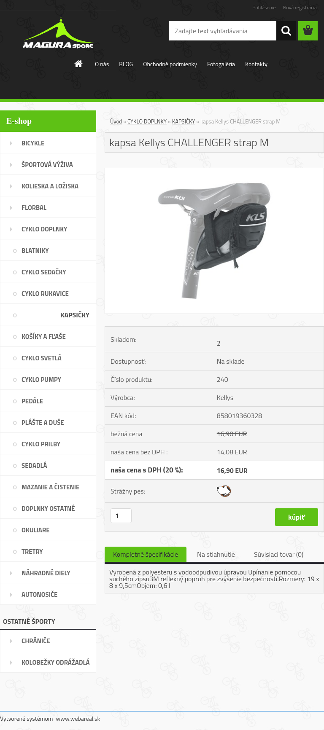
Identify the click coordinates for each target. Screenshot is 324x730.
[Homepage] (78, 63)
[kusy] (121, 515)
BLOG (126, 63)
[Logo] (58, 31)
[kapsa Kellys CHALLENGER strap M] (214, 171)
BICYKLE (33, 143)
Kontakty (256, 63)
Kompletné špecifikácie (145, 554)
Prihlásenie (263, 7)
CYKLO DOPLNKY (44, 229)
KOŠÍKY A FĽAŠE (44, 336)
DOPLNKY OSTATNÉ (48, 508)
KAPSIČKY (74, 315)
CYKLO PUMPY (41, 379)
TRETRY (32, 551)
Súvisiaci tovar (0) (278, 554)
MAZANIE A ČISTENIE (50, 487)
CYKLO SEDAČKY (44, 272)
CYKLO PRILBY (41, 444)
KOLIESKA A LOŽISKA (50, 186)
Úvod (116, 121)
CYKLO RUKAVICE (45, 293)
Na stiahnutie (216, 554)
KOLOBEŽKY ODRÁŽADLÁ (56, 662)
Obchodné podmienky (170, 63)
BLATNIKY (35, 250)
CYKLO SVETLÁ (42, 358)
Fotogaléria (221, 63)
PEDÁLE (32, 401)
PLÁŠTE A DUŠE (43, 422)
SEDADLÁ (34, 465)
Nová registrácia (300, 7)
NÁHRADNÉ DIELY (46, 573)
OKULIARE (36, 530)
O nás (102, 63)
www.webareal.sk (78, 718)
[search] (286, 30)
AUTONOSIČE (39, 594)
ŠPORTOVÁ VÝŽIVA (47, 164)
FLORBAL (34, 207)
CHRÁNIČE (36, 641)
